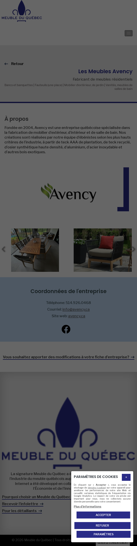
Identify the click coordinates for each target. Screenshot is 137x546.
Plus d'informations (87, 506)
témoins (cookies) (97, 487)
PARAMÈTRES (104, 534)
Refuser (102, 525)
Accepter (103, 515)
